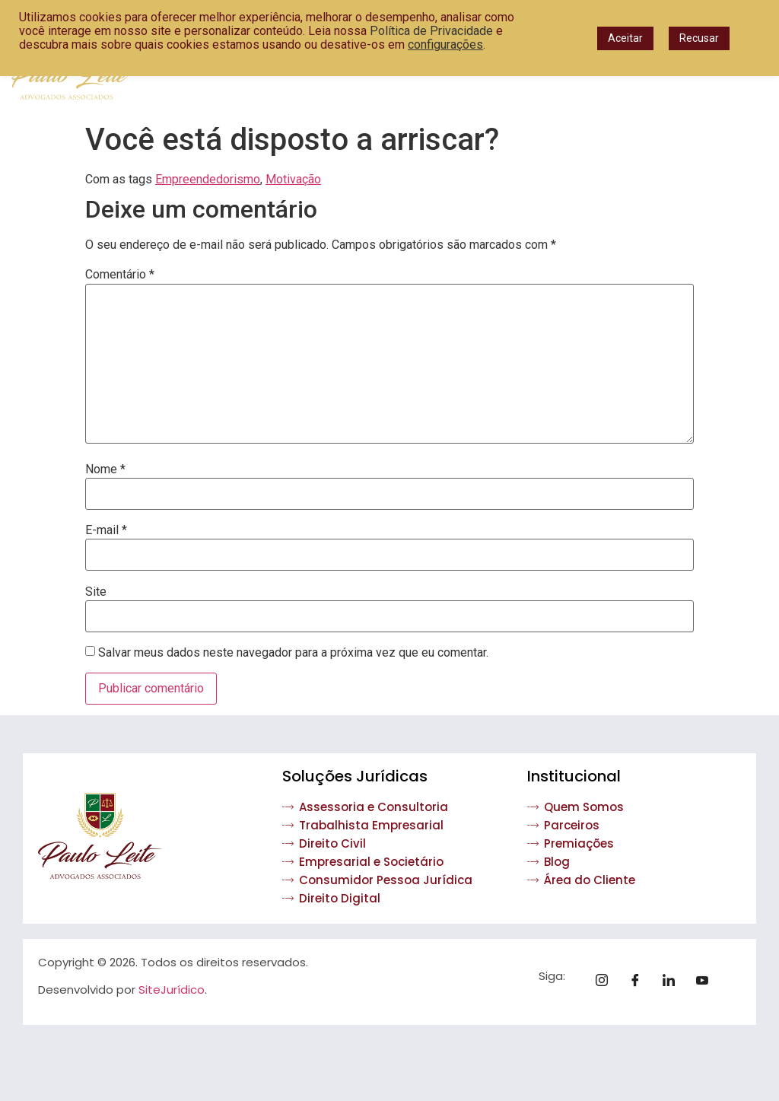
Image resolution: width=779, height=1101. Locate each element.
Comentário (119, 275)
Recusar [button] (699, 38)
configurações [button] (445, 44)
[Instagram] (607, 981)
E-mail (106, 530)
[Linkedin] (674, 981)
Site (96, 592)
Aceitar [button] (625, 38)
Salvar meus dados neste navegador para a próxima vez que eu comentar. (293, 653)
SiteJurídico (171, 990)
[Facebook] (640, 981)
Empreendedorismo (207, 179)
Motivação (293, 179)
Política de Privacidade (431, 31)
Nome (105, 469)
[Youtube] (707, 981)
